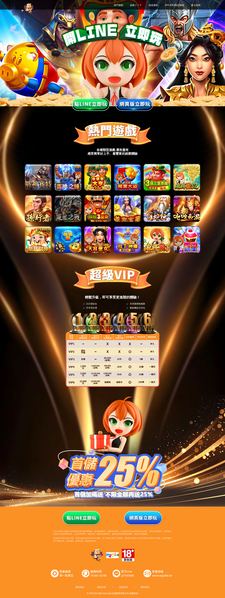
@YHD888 (127, 575)
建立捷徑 (195, 5)
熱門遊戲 (118, 5)
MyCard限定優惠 (174, 5)
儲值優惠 (153, 5)
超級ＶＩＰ (136, 5)
